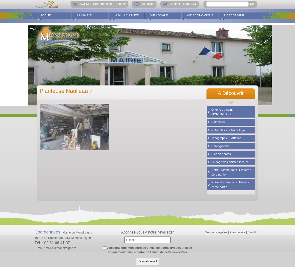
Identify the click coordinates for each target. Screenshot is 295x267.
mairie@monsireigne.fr (61, 248)
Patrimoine (218, 122)
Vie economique (200, 15)
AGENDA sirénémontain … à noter (103, 4)
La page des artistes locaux (229, 162)
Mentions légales (216, 232)
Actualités (147, 4)
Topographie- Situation (226, 138)
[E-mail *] (147, 240)
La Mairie (84, 15)
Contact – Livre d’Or (183, 4)
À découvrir (234, 15)
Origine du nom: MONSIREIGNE (222, 112)
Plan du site (237, 232)
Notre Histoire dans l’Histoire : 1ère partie (231, 172)
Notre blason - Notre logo (228, 130)
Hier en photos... (222, 154)
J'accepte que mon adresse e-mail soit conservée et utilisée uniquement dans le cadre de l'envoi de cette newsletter (147, 250)
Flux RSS (254, 232)
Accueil (46, 15)
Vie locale (159, 15)
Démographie (220, 146)
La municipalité (126, 15)
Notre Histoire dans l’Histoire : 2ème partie (231, 185)
